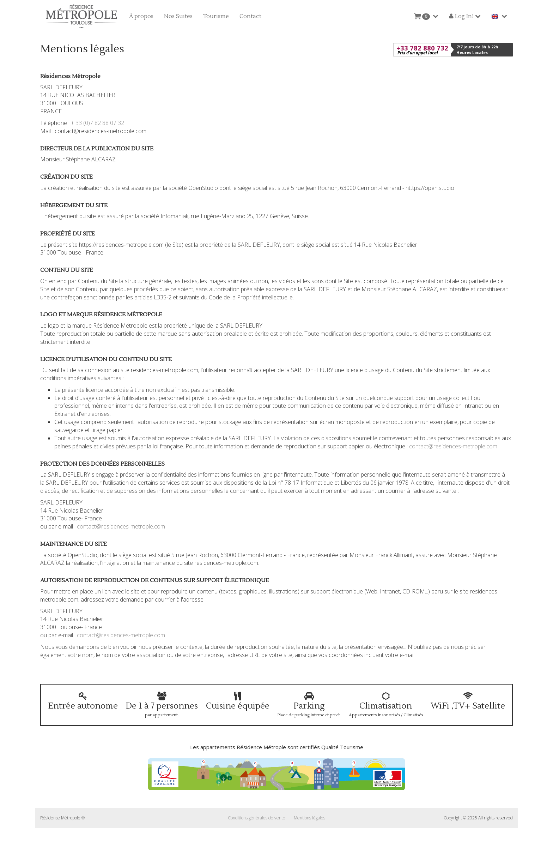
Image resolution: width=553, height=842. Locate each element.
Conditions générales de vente (256, 818)
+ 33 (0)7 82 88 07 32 (97, 123)
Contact (250, 16)
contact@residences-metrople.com (453, 446)
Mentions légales (309, 818)
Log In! (461, 16)
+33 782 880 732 (422, 49)
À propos (141, 16)
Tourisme (216, 16)
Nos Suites (178, 16)
